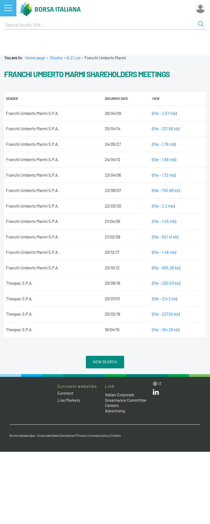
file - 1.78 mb (164, 144)
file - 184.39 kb (165, 329)
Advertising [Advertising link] (115, 410)
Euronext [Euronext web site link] (65, 393)
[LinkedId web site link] (156, 393)
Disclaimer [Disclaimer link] (67, 435)
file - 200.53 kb (166, 283)
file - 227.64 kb (166, 314)
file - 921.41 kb (165, 236)
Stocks (56, 57)
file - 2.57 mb (164, 113)
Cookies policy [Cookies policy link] (98, 435)
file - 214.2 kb (164, 298)
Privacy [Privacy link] (81, 435)
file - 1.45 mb (164, 221)
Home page (35, 57)
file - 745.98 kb (166, 190)
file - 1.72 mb (164, 175)
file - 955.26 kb (166, 267)
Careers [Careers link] (112, 405)
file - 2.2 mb (163, 205)
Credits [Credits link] (116, 435)
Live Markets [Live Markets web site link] (68, 400)
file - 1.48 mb (164, 252)
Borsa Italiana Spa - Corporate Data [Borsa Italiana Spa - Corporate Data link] (34, 435)
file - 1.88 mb (164, 159)
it (160, 383)
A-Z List (73, 57)
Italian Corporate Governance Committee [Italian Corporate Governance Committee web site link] (125, 397)
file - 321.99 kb (165, 128)
